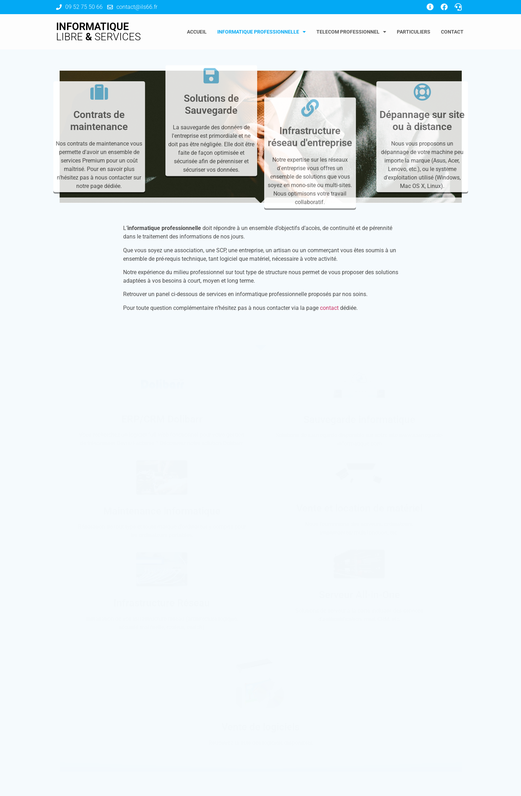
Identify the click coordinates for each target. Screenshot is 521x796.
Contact (452, 32)
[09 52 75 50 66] (59, 7)
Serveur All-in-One (359, 595)
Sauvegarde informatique (359, 419)
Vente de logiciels (260, 727)
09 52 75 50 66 (84, 7)
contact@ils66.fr (136, 7)
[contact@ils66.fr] (110, 7)
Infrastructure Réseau (162, 603)
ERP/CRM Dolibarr (161, 419)
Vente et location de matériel (359, 508)
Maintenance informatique (161, 511)
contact (329, 308)
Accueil (197, 32)
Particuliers (413, 32)
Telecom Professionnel (351, 32)
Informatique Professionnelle (261, 32)
